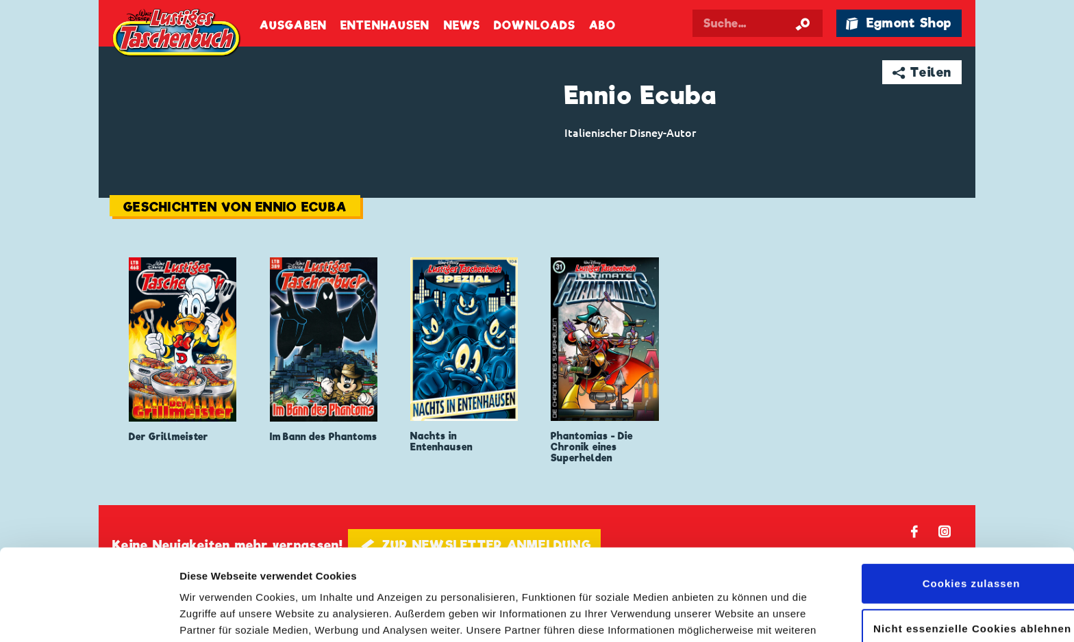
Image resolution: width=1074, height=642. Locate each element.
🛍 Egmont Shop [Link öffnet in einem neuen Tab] (898, 23)
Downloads (534, 25)
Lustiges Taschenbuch (177, 34)
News (462, 25)
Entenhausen (384, 25)
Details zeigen (214, 615)
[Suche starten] (803, 23)
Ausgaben (293, 25)
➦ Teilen (922, 72)
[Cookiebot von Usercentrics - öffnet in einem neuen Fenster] (89, 615)
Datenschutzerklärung (561, 577)
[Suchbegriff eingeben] (757, 23)
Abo (602, 25)
